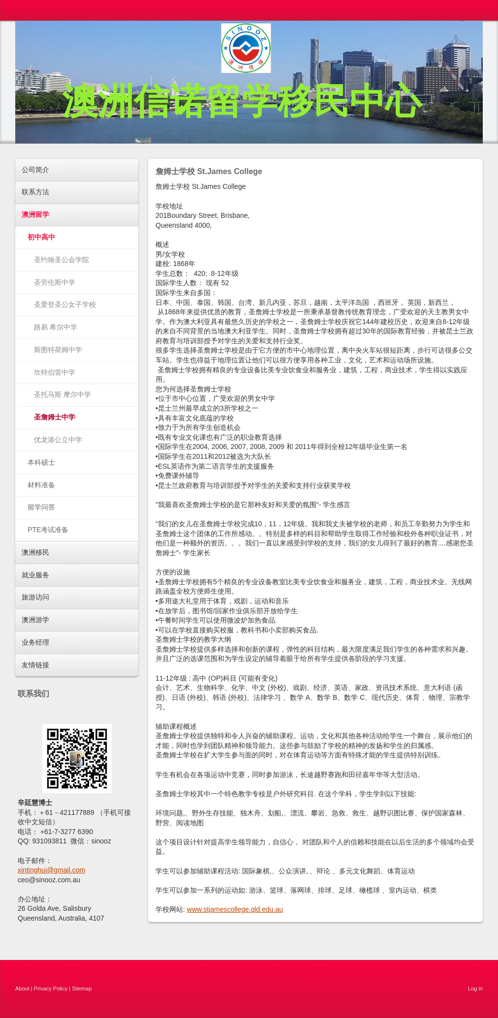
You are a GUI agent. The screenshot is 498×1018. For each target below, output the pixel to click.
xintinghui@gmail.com (51, 870)
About (22, 988)
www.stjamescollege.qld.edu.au (235, 909)
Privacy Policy (50, 988)
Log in (475, 988)
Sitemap (82, 988)
